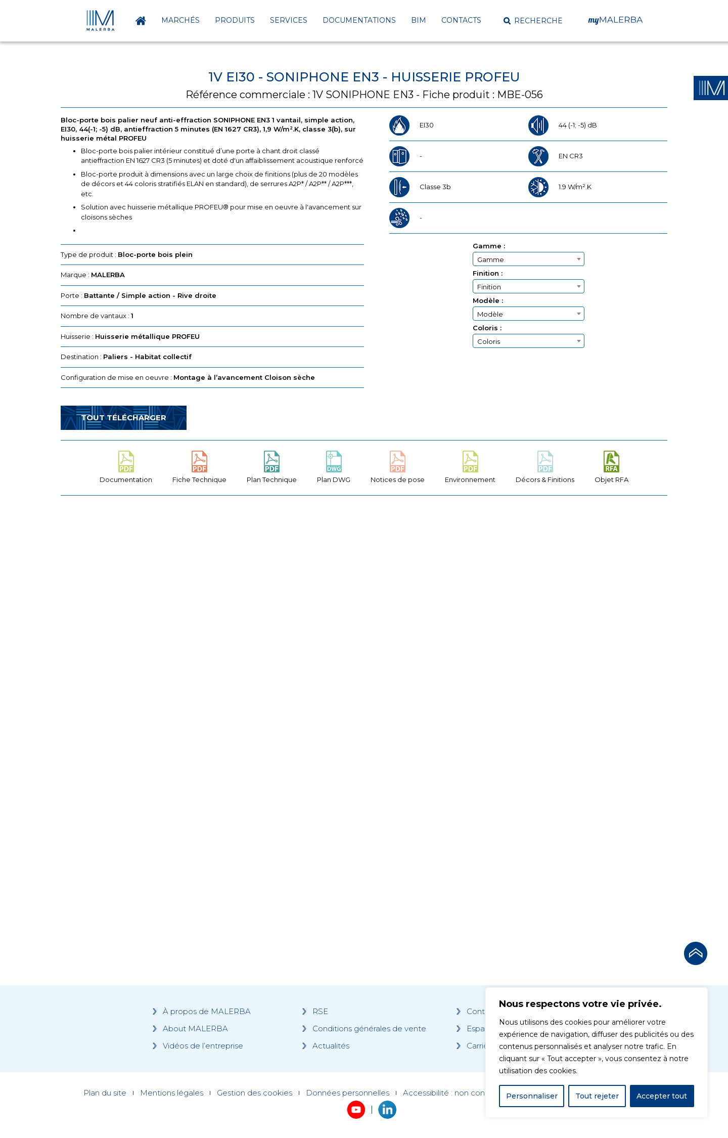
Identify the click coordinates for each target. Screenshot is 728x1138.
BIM (418, 20)
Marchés (180, 20)
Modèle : (488, 300)
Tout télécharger (123, 417)
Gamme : (489, 246)
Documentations (359, 20)
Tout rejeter (597, 1096)
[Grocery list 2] (506, 695)
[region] (596, 1052)
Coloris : (487, 328)
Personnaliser (532, 1096)
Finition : (488, 273)
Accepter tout (661, 1096)
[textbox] (528, 259)
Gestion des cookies (254, 1093)
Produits (235, 20)
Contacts (461, 20)
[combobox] (528, 259)
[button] (533, 20)
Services (288, 20)
